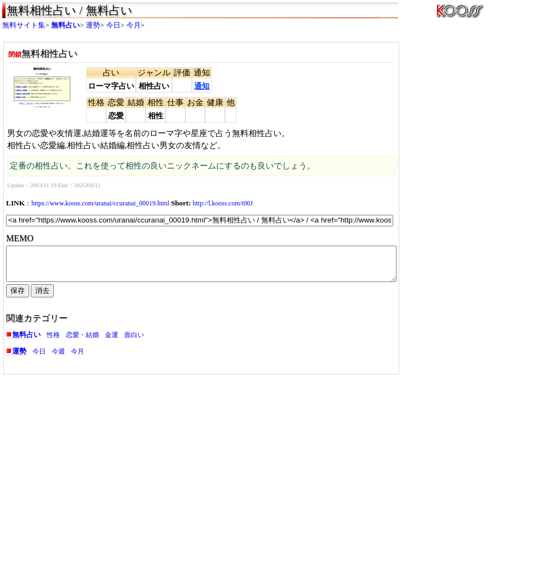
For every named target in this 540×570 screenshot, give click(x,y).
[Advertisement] (98, 465)
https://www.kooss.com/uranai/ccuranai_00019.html (100, 203)
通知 (202, 86)
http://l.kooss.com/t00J (222, 203)
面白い (134, 341)
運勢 (93, 25)
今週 (58, 358)
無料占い (65, 25)
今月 (133, 25)
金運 (111, 341)
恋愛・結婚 (82, 341)
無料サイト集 (23, 25)
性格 (53, 341)
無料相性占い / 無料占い (70, 10)
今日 (113, 25)
